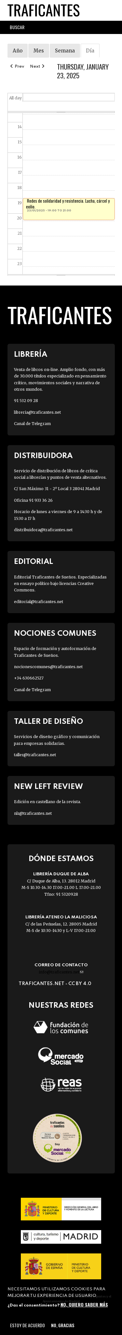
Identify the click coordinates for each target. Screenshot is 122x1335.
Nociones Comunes (55, 633)
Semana (65, 51)
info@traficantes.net (61, 972)
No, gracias (62, 1325)
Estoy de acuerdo (27, 1325)
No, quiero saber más (84, 1304)
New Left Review (48, 787)
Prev (17, 66)
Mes (39, 51)
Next (37, 66)
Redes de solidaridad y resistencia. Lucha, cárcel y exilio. (68, 203)
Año (17, 51)
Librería (30, 354)
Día (93, 52)
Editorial (33, 562)
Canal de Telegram (32, 423)
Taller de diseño (48, 721)
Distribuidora (43, 456)
